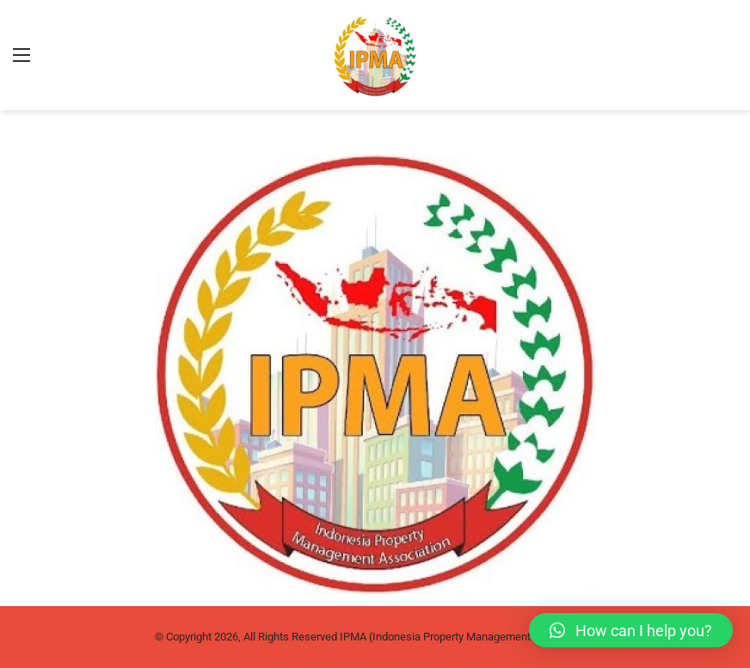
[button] (631, 630)
